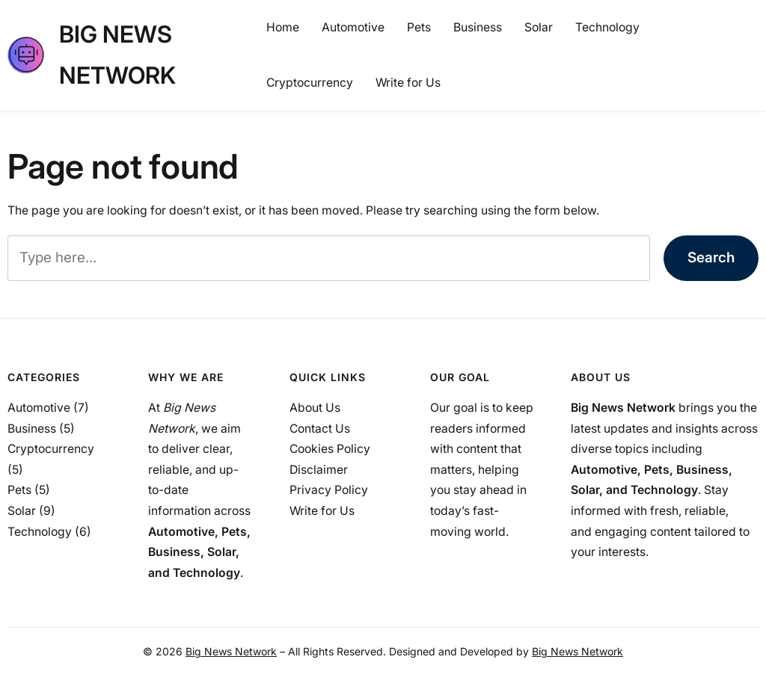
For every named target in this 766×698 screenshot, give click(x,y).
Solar (21, 511)
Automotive (38, 408)
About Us (314, 408)
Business (31, 428)
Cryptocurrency (50, 449)
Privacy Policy (328, 490)
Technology (39, 532)
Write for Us (322, 511)
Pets (19, 490)
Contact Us (319, 428)
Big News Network (231, 651)
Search (711, 257)
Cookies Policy (329, 449)
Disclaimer (318, 470)
